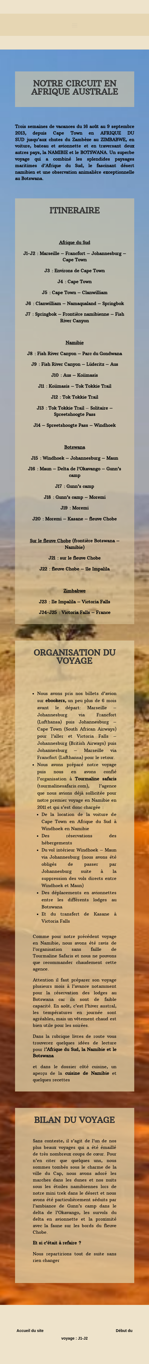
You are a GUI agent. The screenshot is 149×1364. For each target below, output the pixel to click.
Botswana (44, 1055)
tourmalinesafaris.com (62, 786)
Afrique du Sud (62, 1049)
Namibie (96, 1049)
